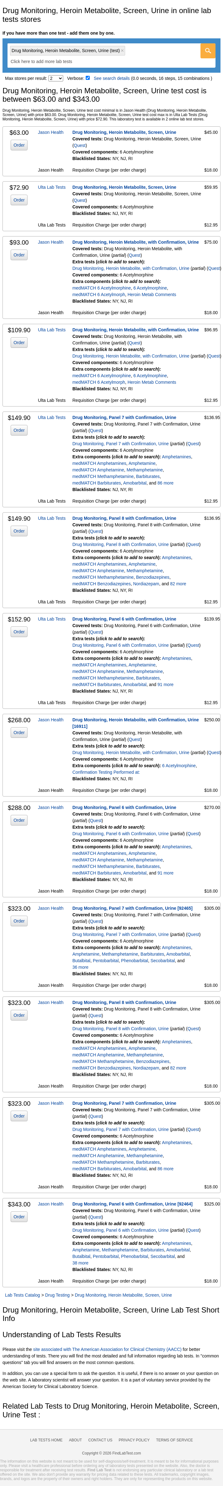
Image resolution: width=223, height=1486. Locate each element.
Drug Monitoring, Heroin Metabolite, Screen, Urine (124, 132)
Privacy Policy (134, 1440)
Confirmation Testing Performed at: (106, 772)
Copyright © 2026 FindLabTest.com (111, 1453)
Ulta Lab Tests (51, 187)
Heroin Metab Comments (152, 294)
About (75, 1440)
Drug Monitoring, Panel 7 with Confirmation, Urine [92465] (132, 908)
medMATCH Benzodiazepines (101, 583)
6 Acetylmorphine (150, 287)
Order (19, 145)
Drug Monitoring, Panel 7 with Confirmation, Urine (124, 417)
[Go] (207, 50)
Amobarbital (135, 482)
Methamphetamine (145, 469)
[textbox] (46, 61)
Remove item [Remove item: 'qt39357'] (122, 50)
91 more (165, 684)
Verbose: (75, 78)
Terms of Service (174, 1440)
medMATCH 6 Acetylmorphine (101, 287)
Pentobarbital (106, 960)
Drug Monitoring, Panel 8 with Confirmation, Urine (124, 518)
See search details (112, 78)
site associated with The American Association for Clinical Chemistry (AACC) (107, 1349)
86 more (165, 482)
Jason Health (50, 132)
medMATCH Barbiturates (96, 482)
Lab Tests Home (46, 1440)
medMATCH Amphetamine (98, 469)
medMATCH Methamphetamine (103, 476)
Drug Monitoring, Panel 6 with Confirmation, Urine (124, 618)
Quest (79, 145)
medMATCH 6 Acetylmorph (98, 294)
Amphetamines (176, 456)
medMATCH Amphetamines (99, 463)
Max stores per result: (26, 78)
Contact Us (100, 1440)
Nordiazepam (146, 583)
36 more (80, 967)
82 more (178, 583)
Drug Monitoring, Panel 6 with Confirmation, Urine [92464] (132, 1203)
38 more (80, 1262)
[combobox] (111, 55)
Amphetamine (142, 463)
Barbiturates (148, 476)
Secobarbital (162, 960)
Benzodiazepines (153, 577)
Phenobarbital (134, 960)
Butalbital (81, 960)
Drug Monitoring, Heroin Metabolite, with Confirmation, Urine (135, 242)
